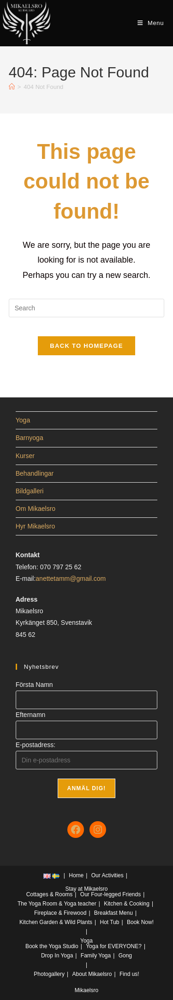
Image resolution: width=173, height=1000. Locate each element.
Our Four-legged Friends (110, 894)
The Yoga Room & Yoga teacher (57, 903)
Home (76, 875)
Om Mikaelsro (35, 508)
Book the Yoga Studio (51, 946)
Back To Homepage (86, 345)
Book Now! (140, 922)
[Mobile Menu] (150, 22)
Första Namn (34, 684)
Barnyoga (29, 437)
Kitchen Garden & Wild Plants (55, 922)
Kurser (25, 455)
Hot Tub (109, 922)
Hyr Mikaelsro (35, 526)
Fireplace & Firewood (60, 913)
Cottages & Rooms (49, 894)
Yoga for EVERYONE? (114, 946)
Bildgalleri (30, 491)
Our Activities (107, 875)
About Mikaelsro (92, 974)
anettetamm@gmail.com (71, 578)
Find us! (129, 974)
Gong (125, 955)
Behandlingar (35, 473)
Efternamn (31, 714)
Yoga (23, 420)
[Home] (12, 86)
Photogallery (49, 974)
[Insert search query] (87, 308)
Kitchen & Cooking (126, 903)
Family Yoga (96, 955)
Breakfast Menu (113, 913)
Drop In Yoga (57, 955)
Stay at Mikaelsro (86, 889)
